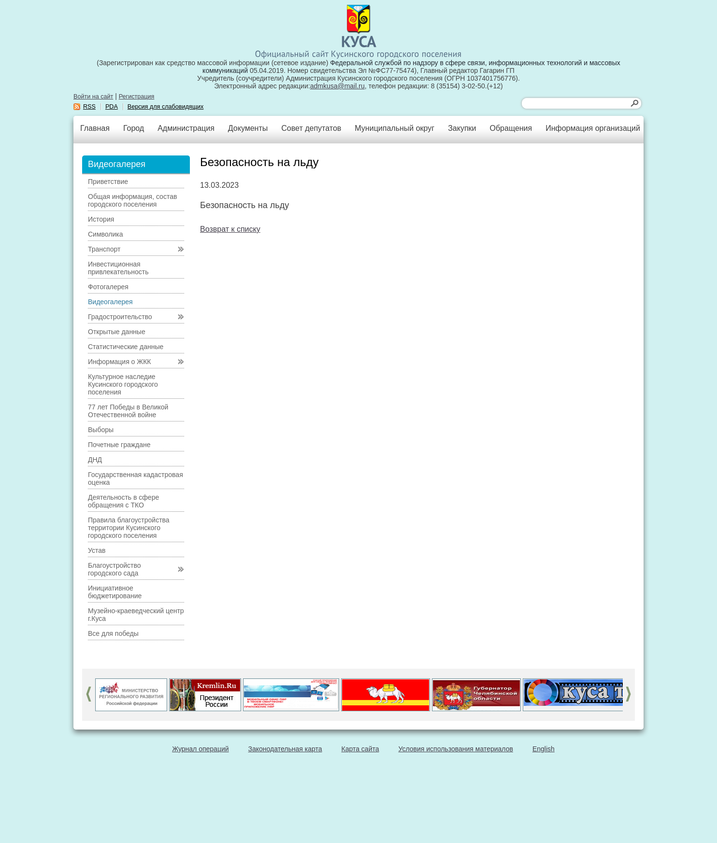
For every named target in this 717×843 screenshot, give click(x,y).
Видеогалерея (110, 302)
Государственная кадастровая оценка (135, 478)
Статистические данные (125, 347)
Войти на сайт (93, 96)
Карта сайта (360, 749)
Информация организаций (592, 128)
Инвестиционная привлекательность (118, 268)
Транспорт (104, 249)
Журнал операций (200, 749)
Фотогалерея (108, 287)
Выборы (101, 430)
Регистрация (137, 96)
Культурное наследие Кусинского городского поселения (123, 384)
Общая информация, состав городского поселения (132, 200)
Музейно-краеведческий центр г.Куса (136, 614)
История (101, 219)
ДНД (95, 460)
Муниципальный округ (394, 128)
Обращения (510, 128)
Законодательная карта (285, 749)
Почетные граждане (119, 445)
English (543, 749)
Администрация (186, 128)
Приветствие (108, 181)
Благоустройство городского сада (114, 569)
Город (133, 128)
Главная (95, 128)
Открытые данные (116, 332)
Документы (248, 128)
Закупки (462, 128)
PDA (111, 106)
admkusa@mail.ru (337, 86)
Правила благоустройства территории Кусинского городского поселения (129, 527)
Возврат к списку (230, 229)
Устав (96, 550)
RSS (89, 106)
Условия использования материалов (456, 749)
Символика (105, 234)
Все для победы (113, 633)
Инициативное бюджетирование (115, 592)
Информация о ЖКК (119, 361)
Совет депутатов (311, 128)
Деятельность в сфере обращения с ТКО (123, 501)
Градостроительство (120, 317)
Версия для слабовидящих (166, 106)
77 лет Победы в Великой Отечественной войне (128, 411)
